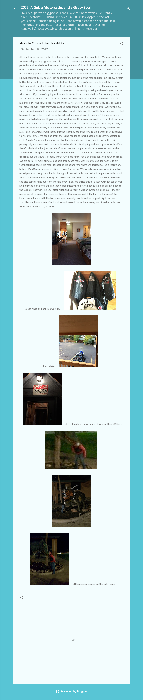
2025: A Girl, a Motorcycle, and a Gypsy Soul (56, 8)
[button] (122, 44)
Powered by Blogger (71, 691)
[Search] (128, 9)
